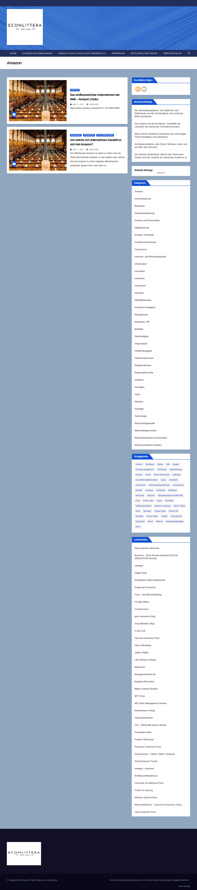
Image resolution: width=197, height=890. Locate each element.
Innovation (140, 271)
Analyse (139, 191)
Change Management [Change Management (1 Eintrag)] (145, 469)
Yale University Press (145, 812)
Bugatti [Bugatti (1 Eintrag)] (176, 464)
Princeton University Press (148, 747)
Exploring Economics (145, 587)
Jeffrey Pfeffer (142, 652)
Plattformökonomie (105, 135)
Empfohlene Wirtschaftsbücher (150, 580)
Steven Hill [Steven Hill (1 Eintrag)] (173, 511)
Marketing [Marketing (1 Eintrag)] (161, 490)
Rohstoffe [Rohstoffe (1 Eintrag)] (169, 501)
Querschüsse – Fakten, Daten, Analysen (155, 754)
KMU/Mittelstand (143, 300)
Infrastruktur (141, 264)
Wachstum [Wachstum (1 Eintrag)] (140, 521)
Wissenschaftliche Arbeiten (148, 445)
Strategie (139, 409)
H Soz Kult (140, 631)
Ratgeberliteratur (143, 365)
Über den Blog (173, 53)
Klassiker (139, 293)
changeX (139, 565)
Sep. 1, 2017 (78, 150)
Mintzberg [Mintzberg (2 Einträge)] (172, 490)
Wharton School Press (146, 797)
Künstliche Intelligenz (145, 307)
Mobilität (139, 329)
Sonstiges (75, 90)
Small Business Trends (146, 761)
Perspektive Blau (143, 732)
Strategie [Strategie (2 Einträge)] (139, 516)
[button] (189, 53)
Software (139, 380)
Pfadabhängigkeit (143, 351)
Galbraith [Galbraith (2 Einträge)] (176, 475)
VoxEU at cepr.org (144, 790)
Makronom (140, 667)
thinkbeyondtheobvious (146, 776)
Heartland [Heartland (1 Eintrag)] (173, 480)
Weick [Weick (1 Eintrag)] (150, 521)
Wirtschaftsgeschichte (146, 430)
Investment (140, 285)
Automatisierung (143, 199)
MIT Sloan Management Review (150, 703)
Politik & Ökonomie (144, 739)
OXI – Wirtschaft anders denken (150, 725)
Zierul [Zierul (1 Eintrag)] (138, 527)
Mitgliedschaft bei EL (144, 53)
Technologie (141, 416)
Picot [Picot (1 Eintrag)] (138, 501)
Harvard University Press (147, 638)
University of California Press (149, 783)
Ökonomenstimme (144, 718)
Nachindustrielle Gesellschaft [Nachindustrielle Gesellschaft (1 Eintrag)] (170, 495)
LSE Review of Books (145, 660)
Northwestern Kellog (145, 710)
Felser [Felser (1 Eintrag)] (148, 475)
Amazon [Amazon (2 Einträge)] (139, 464)
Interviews (140, 278)
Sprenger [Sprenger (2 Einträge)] (147, 511)
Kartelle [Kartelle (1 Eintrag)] (139, 490)
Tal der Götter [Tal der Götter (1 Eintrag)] (152, 516)
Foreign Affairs (142, 602)
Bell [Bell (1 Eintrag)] (168, 464)
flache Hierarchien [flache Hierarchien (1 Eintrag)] (162, 475)
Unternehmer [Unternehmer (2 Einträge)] (176, 516)
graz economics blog (145, 616)
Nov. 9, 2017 (78, 104)
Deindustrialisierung (144, 213)
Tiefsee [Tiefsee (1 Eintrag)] (164, 516)
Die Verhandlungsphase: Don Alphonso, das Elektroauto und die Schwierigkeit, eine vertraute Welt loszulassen (159, 113)
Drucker (93, 104)
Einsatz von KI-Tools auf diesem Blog (82, 53)
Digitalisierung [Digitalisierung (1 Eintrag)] (176, 469)
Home (13, 53)
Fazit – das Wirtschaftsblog (148, 594)
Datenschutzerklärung (37, 53)
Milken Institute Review (146, 689)
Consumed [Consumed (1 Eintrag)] (161, 469)
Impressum (118, 53)
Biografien (140, 206)
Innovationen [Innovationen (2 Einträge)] (178, 485)
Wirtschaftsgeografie (145, 423)
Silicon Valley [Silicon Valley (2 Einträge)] (179, 506)
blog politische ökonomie (147, 548)
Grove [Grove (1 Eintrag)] (163, 480)
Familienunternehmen (145, 242)
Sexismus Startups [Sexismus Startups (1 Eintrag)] (163, 506)
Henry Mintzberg (143, 645)
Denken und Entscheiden (147, 220)
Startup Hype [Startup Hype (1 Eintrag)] (160, 511)
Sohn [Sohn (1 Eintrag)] (138, 511)
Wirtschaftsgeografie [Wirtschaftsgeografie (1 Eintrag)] (174, 521)
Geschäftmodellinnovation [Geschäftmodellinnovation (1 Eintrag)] (147, 480)
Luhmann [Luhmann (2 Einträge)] (149, 490)
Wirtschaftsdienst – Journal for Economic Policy (158, 805)
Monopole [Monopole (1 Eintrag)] (140, 495)
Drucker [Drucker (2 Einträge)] (139, 475)
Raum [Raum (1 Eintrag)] (159, 501)
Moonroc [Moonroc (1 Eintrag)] (151, 495)
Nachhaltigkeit (142, 336)
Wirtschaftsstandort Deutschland (151, 438)
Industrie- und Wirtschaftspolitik (150, 257)
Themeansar (52, 880)
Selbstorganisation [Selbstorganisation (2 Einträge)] (143, 506)
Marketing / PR (142, 322)
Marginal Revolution (144, 681)
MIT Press (140, 696)
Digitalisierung (142, 228)
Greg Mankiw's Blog (144, 623)
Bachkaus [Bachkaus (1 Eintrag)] (150, 464)
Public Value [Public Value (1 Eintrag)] (148, 501)
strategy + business (144, 768)
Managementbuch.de (145, 674)
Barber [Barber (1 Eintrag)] (160, 464)
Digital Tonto (141, 573)
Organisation (89, 135)
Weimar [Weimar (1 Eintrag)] (159, 521)
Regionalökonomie (144, 372)
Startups (139, 401)
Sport (137, 394)
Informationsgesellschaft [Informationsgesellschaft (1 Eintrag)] (159, 485)
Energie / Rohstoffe (144, 235)
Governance (141, 249)
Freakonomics (142, 609)
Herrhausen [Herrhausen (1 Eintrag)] (141, 485)
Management (76, 135)
